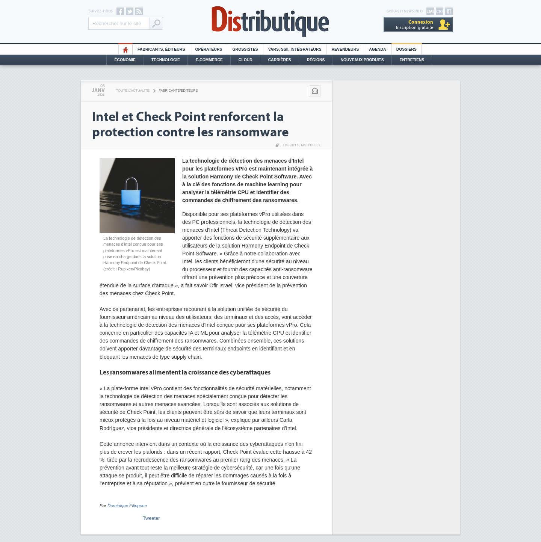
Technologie (165, 60)
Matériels (310, 145)
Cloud (245, 60)
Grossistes (245, 49)
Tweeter (151, 518)
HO (125, 49)
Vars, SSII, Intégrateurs (295, 49)
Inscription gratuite (414, 24)
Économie (125, 60)
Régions (316, 60)
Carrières (279, 60)
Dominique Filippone (127, 505)
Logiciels (290, 145)
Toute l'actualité (133, 90)
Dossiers (406, 49)
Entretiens (412, 60)
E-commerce (209, 60)
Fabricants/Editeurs (178, 90)
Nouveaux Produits (362, 60)
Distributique (270, 22)
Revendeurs (345, 49)
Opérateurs (208, 49)
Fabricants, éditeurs (161, 49)
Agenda (377, 49)
